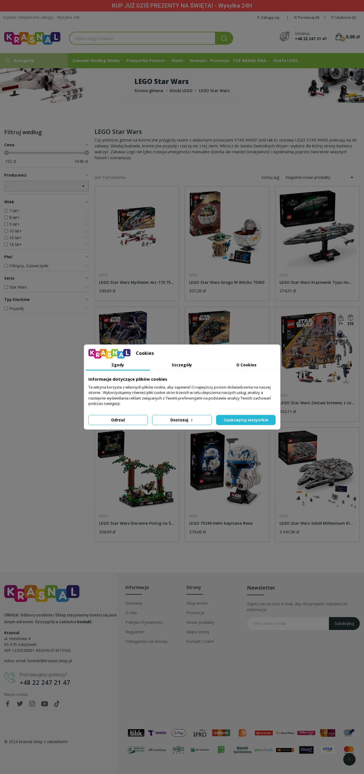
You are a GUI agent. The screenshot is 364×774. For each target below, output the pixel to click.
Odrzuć (118, 420)
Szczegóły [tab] (182, 364)
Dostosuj (182, 420)
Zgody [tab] (117, 364)
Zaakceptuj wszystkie (246, 420)
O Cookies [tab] (246, 364)
